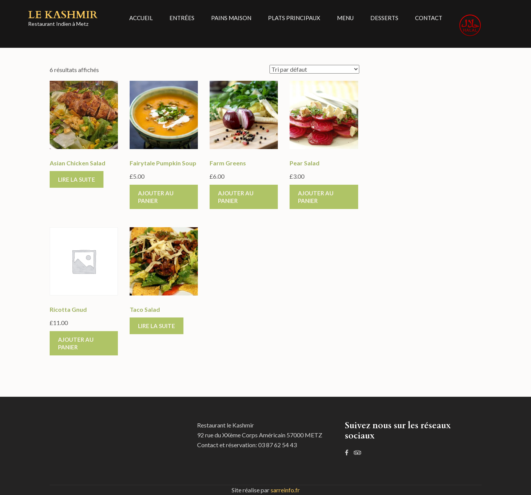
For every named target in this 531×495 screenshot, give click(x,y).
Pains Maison (231, 17)
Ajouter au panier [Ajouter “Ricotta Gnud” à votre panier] (76, 343)
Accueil (141, 17)
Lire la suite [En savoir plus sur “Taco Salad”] (156, 325)
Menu (345, 17)
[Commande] (314, 69)
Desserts (384, 17)
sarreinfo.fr (285, 489)
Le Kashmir (62, 15)
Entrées (181, 17)
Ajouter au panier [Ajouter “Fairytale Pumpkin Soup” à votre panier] (156, 197)
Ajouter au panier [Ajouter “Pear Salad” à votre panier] (316, 197)
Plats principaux (294, 17)
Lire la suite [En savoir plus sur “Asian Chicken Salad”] (76, 179)
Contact (428, 17)
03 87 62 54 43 (277, 444)
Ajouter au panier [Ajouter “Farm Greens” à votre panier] (236, 197)
